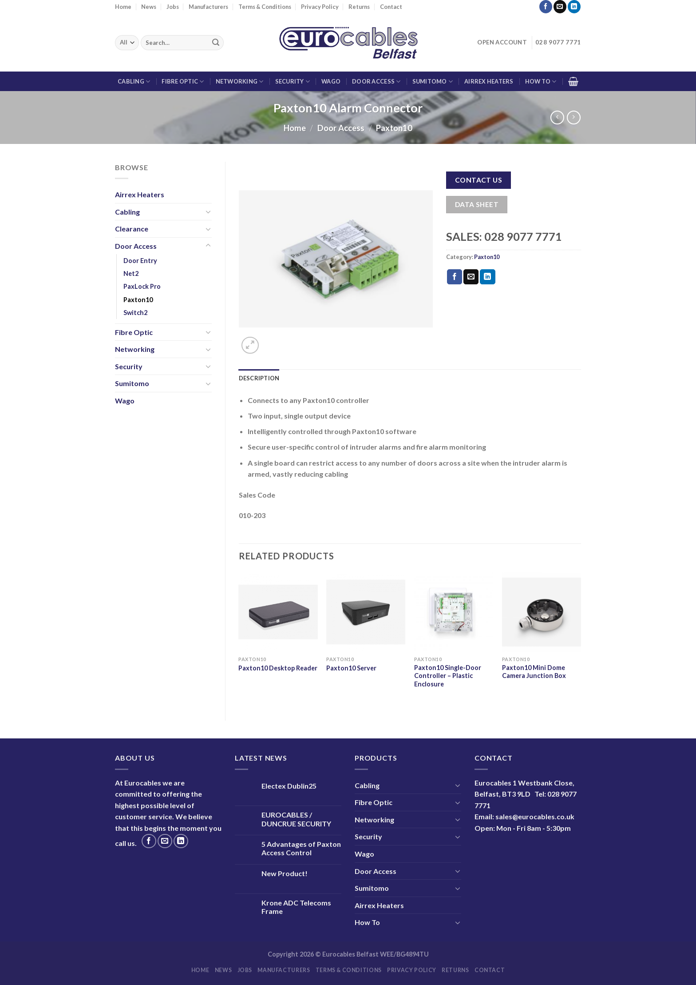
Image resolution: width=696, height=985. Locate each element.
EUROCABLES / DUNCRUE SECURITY (296, 818)
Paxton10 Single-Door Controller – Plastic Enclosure (447, 676)
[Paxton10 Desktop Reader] (277, 611)
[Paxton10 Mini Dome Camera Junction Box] (541, 611)
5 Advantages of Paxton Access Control (301, 848)
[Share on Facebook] (454, 276)
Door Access (376, 81)
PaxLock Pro (142, 286)
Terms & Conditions (264, 6)
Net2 (130, 273)
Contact (391, 6)
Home (123, 6)
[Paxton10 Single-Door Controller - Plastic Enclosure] (453, 611)
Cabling (134, 81)
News (148, 6)
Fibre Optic (183, 81)
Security (292, 81)
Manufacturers (208, 6)
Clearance (131, 228)
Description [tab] (259, 378)
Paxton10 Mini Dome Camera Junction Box (534, 672)
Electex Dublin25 (288, 786)
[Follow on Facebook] (545, 6)
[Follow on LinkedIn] (574, 6)
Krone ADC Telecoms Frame (296, 906)
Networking (240, 81)
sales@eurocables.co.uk (534, 816)
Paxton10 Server (351, 668)
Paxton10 (394, 128)
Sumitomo (432, 81)
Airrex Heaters (489, 81)
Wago (330, 81)
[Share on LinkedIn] (487, 276)
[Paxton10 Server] (365, 611)
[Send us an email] (560, 6)
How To (541, 81)
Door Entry (140, 260)
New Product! (284, 873)
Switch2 (135, 312)
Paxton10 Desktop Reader (277, 668)
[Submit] (215, 42)
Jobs (172, 6)
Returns (359, 6)
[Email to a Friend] (470, 276)
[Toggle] (208, 211)
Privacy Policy (320, 6)
